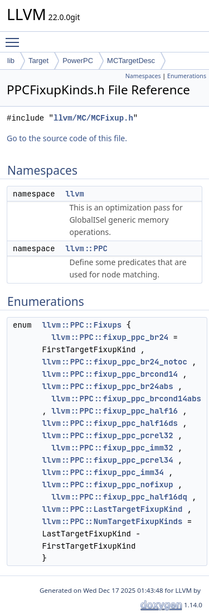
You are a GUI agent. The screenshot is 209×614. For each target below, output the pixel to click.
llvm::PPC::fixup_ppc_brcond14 (110, 374)
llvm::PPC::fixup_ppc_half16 (114, 411)
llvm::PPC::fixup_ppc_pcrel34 (107, 460)
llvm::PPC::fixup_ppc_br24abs (107, 386)
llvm (74, 194)
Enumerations (186, 76)
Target (38, 60)
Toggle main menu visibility (15, 37)
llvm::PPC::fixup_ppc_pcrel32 (107, 435)
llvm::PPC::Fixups (81, 325)
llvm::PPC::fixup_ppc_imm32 (112, 448)
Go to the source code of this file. (67, 138)
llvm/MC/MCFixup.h (93, 118)
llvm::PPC (86, 248)
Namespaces (143, 76)
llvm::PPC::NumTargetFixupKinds (112, 521)
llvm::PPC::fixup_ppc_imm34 (102, 472)
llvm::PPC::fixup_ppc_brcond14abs (126, 399)
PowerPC (77, 60)
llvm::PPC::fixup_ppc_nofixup (107, 484)
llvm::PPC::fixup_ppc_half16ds (110, 423)
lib (10, 60)
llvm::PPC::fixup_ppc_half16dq (119, 497)
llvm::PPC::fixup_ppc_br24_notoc (114, 362)
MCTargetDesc (131, 60)
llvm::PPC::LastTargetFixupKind (112, 509)
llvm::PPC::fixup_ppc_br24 (109, 337)
